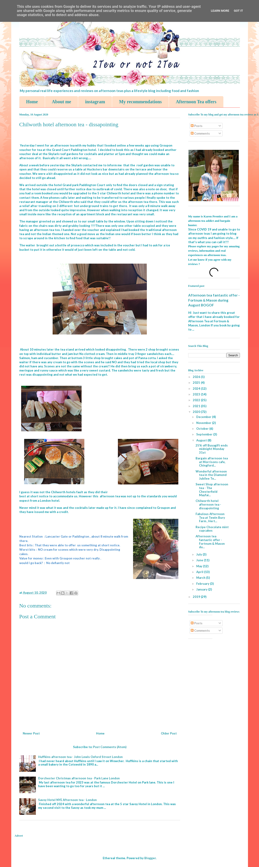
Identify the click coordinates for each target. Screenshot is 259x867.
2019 (197, 597)
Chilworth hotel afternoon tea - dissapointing (208, 504)
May (199, 566)
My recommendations (140, 101)
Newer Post (31, 733)
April (200, 572)
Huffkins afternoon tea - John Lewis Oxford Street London (80, 757)
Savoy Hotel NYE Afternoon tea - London (67, 800)
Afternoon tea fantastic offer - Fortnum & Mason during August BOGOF (214, 300)
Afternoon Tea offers (196, 101)
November (204, 423)
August (202, 440)
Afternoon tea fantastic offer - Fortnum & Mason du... (210, 541)
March (201, 577)
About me (61, 101)
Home (32, 101)
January (202, 589)
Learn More (220, 10)
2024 (197, 388)
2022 (197, 400)
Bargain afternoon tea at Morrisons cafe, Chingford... (212, 461)
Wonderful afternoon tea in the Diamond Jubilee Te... (211, 475)
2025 (197, 382)
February (203, 583)
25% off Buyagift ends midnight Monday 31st (212, 449)
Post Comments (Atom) (109, 747)
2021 (197, 406)
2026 (197, 377)
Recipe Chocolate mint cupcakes (212, 529)
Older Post (169, 733)
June (200, 560)
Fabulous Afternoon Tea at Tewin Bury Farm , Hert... (210, 517)
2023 (197, 394)
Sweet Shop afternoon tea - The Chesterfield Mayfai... (212, 489)
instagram (95, 101)
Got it (238, 10)
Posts (196, 126)
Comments (200, 133)
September (204, 434)
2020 (197, 412)
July (199, 554)
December (204, 417)
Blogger (150, 858)
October (202, 428)
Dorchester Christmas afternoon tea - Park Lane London (79, 778)
